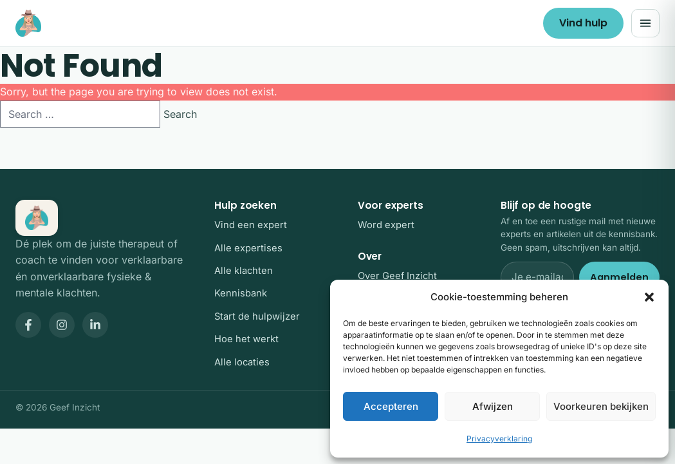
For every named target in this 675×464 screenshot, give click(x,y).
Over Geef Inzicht (397, 276)
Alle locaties (242, 362)
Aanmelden (619, 277)
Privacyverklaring (499, 438)
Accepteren (391, 406)
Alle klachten (243, 270)
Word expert (386, 225)
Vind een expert (250, 225)
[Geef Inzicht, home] (28, 23)
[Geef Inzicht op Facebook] (28, 325)
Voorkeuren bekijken (601, 406)
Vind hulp (583, 22)
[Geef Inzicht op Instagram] (62, 325)
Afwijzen (492, 406)
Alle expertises (248, 248)
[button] (649, 297)
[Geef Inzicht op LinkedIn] (95, 325)
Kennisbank (240, 293)
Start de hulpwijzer (257, 316)
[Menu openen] (645, 23)
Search (180, 114)
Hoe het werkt (246, 339)
